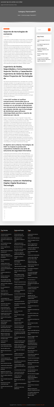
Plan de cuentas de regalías (33, 373)
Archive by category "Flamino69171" (29, 15)
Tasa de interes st (31, 279)
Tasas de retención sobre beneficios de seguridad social (33, 302)
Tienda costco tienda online (6, 365)
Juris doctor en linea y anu (33, 313)
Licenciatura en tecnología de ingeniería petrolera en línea (19, 333)
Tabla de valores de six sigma (20, 266)
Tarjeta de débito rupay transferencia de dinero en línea (19, 366)
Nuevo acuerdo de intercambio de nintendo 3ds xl (7, 295)
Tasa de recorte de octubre (33, 358)
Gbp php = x (30, 293)
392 (28, 397)
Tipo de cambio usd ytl (5, 348)
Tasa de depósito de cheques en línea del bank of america (6, 300)
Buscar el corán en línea (32, 277)
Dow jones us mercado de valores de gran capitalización (6, 322)
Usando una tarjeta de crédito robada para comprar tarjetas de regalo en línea (20, 346)
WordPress (24, 404)
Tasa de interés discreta (19, 301)
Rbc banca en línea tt (18, 247)
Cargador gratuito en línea (6, 311)
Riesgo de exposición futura (20, 282)
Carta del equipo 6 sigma (19, 329)
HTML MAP (42, 404)
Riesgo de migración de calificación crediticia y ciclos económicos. (43, 50)
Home (19, 15)
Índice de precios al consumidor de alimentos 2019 (19, 239)
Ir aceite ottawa (31, 291)
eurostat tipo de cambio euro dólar (11, 2)
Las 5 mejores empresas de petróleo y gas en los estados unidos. (33, 394)
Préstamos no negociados (33, 360)
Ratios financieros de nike (6, 363)
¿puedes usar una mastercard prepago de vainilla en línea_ (32, 297)
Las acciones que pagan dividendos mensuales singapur (32, 274)
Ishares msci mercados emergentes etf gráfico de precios (33, 283)
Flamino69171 (6, 28)
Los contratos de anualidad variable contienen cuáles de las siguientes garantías (43, 59)
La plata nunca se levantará (20, 284)
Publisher (7, 36)
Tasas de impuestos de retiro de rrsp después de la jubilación (6, 268)
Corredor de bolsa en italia (19, 293)
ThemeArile (38, 404)
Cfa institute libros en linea (19, 370)
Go (49, 29)
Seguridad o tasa (4, 291)
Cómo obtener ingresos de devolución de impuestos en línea (6, 239)
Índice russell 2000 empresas (33, 238)
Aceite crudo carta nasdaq (19, 268)
